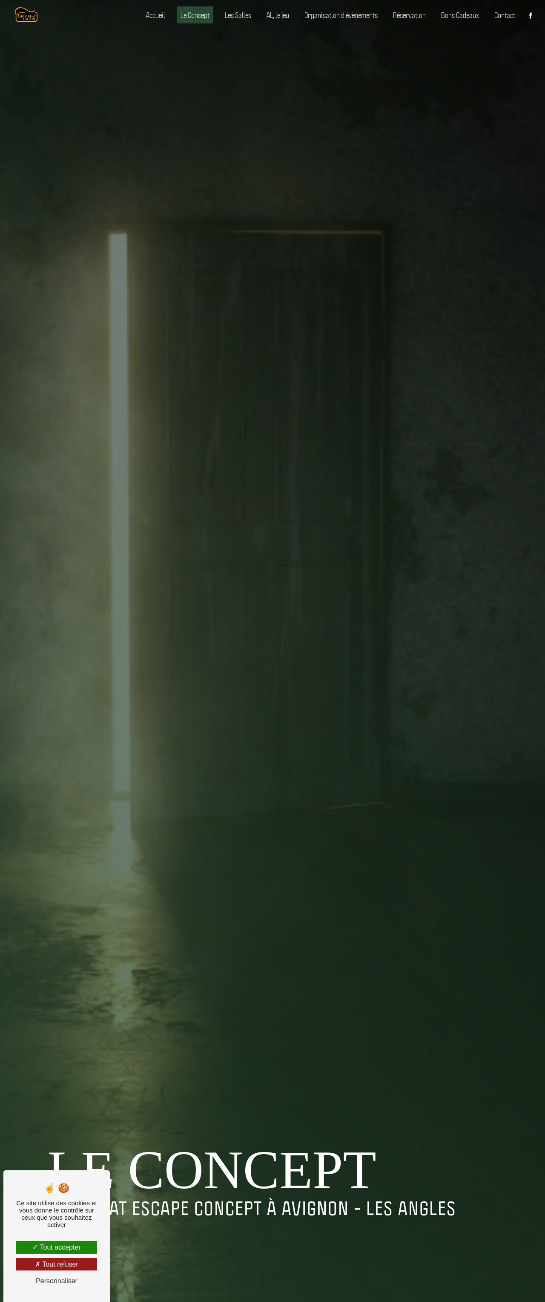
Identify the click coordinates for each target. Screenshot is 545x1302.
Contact (504, 15)
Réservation (409, 15)
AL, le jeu (278, 15)
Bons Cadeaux (460, 15)
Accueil (155, 15)
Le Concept (195, 15)
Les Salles (238, 15)
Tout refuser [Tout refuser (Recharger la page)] (56, 1264)
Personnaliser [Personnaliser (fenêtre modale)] (56, 1281)
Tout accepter (56, 1247)
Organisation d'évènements (341, 15)
